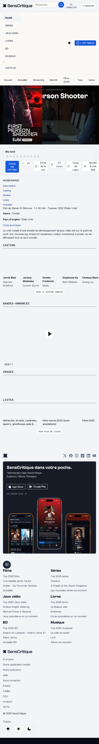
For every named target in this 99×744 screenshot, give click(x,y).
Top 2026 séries (60, 576)
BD (5, 622)
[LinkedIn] (88, 456)
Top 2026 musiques (62, 628)
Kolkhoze (56, 611)
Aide (5, 675)
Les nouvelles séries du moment (69, 590)
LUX (53, 637)
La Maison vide (59, 606)
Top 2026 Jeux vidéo (15, 602)
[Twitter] (65, 456)
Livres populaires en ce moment (69, 616)
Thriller (16, 213)
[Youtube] (94, 456)
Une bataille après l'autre (17, 581)
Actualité (8, 590)
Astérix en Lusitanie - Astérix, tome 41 (24, 632)
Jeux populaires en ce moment (20, 616)
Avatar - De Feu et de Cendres (20, 585)
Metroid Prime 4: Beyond (17, 611)
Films (7, 571)
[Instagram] (76, 456)
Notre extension (12, 669)
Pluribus (55, 581)
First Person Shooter (54, 90)
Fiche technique (12, 225)
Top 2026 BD (10, 628)
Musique (57, 622)
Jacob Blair (9, 277)
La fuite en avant (60, 632)
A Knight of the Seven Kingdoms (69, 585)
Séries (56, 571)
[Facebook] (71, 456)
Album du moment (61, 642)
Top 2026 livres (59, 602)
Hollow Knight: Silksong (16, 606)
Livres (56, 596)
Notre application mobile (16, 664)
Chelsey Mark (90, 277)
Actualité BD (10, 642)
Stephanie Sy (70, 277)
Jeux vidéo (12, 596)
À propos (8, 659)
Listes (8, 399)
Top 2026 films (11, 576)
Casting (9, 245)
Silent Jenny (10, 637)
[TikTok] (82, 456)
